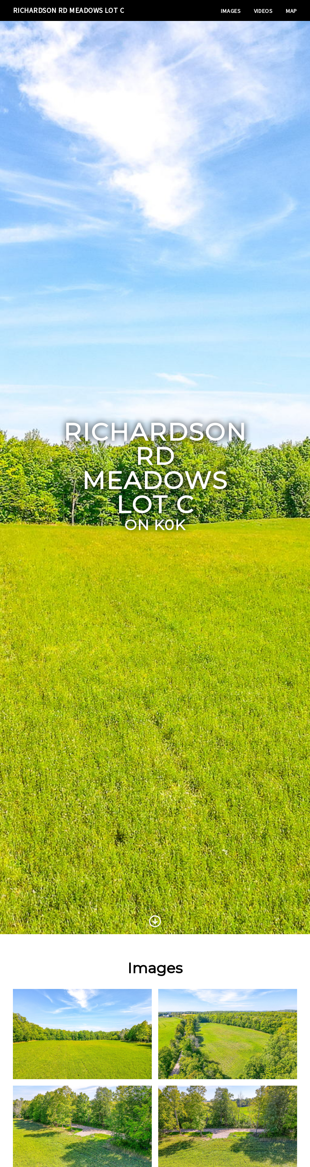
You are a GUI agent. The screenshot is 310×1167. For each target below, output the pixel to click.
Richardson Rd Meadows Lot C (68, 10)
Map (291, 11)
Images (231, 11)
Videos (263, 11)
